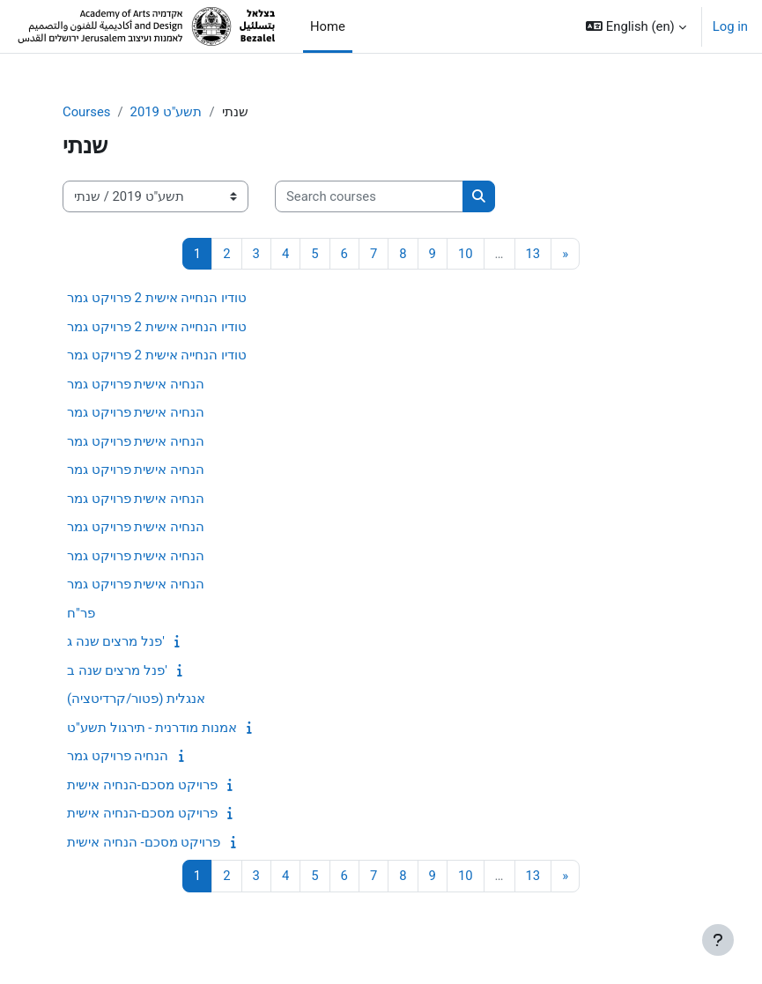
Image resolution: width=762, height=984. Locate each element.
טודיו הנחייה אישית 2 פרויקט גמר (157, 298)
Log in (730, 26)
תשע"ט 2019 (166, 112)
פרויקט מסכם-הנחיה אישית (142, 785)
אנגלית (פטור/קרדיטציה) (136, 699)
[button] (636, 26)
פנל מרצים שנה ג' (116, 641)
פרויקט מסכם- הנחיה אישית (143, 842)
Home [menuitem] (327, 26)
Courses (86, 112)
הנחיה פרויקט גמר (117, 756)
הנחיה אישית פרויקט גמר (135, 384)
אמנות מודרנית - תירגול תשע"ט (152, 728)
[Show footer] (718, 940)
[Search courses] (369, 196)
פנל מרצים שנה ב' (117, 670)
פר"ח (81, 613)
